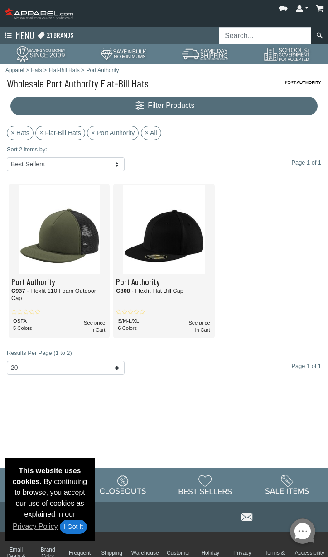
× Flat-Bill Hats (60, 132)
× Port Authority (113, 132)
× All (151, 132)
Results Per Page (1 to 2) (39, 352)
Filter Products (164, 106)
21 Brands (55, 35)
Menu (18, 35)
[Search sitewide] (265, 35)
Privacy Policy (35, 526)
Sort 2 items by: (27, 149)
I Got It (73, 526)
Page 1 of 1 (306, 366)
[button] (283, 6)
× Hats (20, 132)
